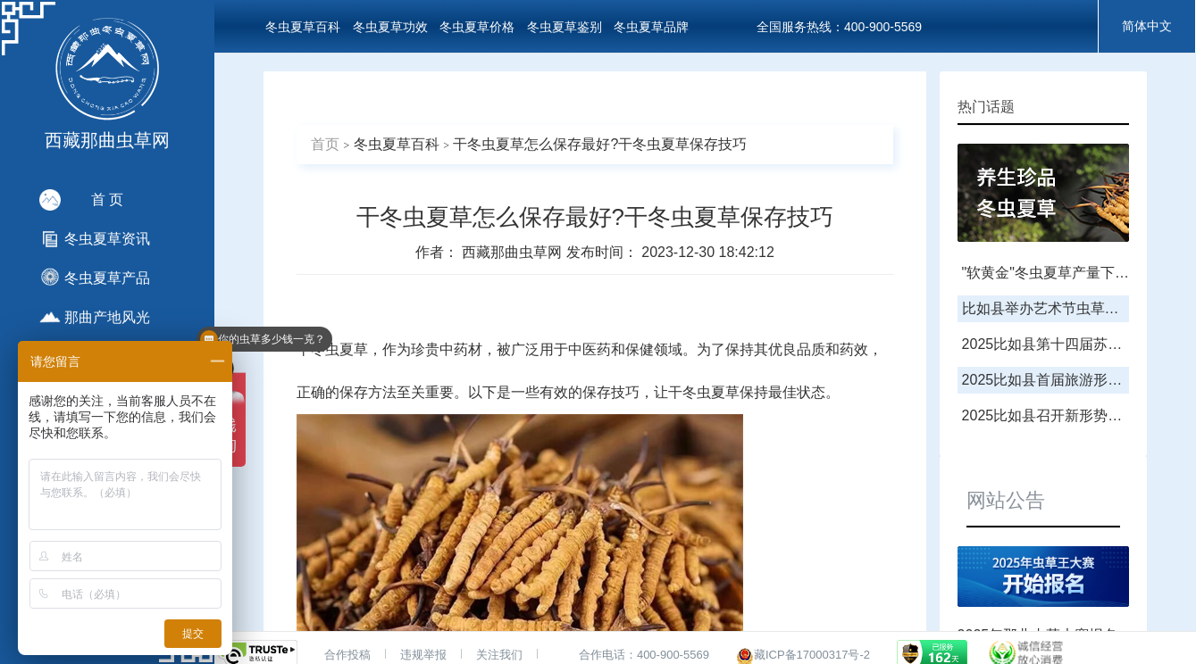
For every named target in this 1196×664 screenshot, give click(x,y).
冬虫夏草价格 (476, 27)
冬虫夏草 (339, 349)
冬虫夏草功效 (390, 27)
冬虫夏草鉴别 (564, 27)
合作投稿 (347, 654)
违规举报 (423, 654)
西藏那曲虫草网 (513, 252)
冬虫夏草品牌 (651, 27)
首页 (325, 144)
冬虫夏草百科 (302, 27)
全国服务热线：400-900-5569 (839, 27)
